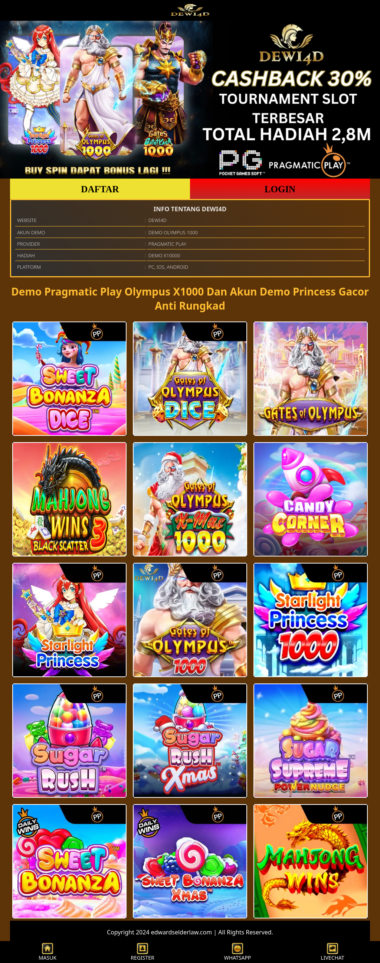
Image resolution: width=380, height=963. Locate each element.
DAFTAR (100, 189)
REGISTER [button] (142, 952)
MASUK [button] (47, 952)
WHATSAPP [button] (237, 952)
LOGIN (280, 189)
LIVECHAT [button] (332, 952)
